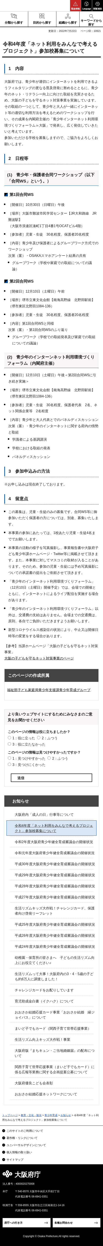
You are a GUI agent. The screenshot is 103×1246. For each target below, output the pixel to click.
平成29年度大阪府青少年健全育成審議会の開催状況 (55, 875)
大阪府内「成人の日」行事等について (44, 814)
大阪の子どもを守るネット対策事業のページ (39, 658)
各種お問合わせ (63, 1222)
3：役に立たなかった (29, 744)
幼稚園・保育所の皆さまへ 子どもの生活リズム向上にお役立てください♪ (55, 960)
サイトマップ (15, 1159)
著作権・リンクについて (22, 1138)
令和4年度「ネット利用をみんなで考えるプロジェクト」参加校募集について (54, 828)
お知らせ (20, 801)
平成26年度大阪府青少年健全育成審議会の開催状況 (55, 935)
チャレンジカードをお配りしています (44, 990)
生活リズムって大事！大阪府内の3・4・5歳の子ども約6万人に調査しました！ (54, 976)
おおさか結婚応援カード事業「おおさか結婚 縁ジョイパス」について (55, 1014)
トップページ (10, 1115)
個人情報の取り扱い (19, 1152)
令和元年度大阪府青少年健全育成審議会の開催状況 (55, 853)
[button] (75, 5)
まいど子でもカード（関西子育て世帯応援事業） (53, 1028)
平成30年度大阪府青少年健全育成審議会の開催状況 (55, 864)
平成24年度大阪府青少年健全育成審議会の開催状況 (55, 946)
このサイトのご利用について (25, 1130)
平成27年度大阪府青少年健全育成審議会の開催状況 (55, 897)
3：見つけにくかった (29, 765)
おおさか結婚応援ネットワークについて (46, 1094)
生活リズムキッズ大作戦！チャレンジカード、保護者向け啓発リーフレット (55, 910)
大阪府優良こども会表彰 (34, 1083)
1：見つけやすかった (29, 758)
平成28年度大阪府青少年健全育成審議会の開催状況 (55, 886)
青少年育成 (50, 1115)
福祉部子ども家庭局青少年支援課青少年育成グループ (48, 690)
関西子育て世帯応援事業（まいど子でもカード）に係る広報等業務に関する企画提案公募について (55, 1069)
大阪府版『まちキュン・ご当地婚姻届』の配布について (55, 1053)
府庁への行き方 (13, 1222)
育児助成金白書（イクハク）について (44, 1001)
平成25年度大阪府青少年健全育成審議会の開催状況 (55, 924)
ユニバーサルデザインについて (26, 1145)
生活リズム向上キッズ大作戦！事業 (42, 1039)
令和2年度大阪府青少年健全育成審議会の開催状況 (54, 842)
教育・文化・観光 (31, 1115)
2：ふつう (50, 738)
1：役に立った (23, 738)
